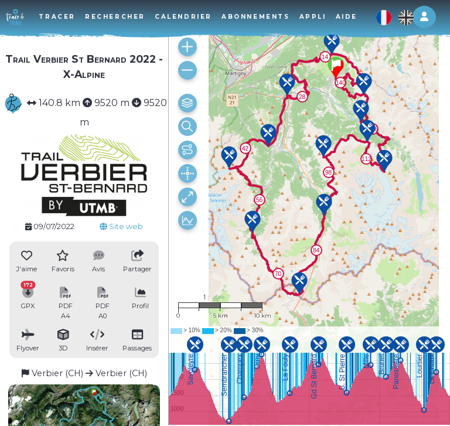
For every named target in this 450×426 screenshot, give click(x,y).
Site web (121, 226)
